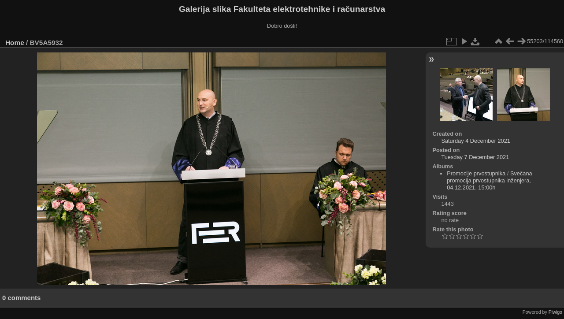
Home (14, 42)
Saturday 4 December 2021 (475, 140)
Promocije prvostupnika (476, 173)
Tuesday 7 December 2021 (475, 157)
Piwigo (555, 312)
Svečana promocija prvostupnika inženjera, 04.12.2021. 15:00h (489, 180)
